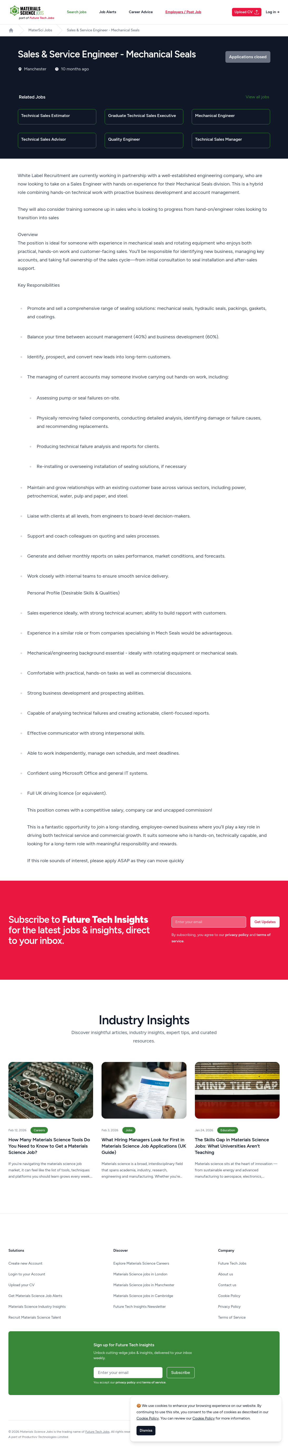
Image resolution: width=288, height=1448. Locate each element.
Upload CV (247, 12)
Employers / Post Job (183, 12)
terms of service (153, 1382)
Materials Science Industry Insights (37, 1306)
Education (227, 1130)
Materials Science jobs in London (140, 1274)
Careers (39, 1130)
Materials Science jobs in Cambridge (143, 1296)
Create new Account (25, 1263)
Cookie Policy (229, 1296)
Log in (273, 12)
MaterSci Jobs (40, 30)
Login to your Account (26, 1274)
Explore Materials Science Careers (141, 1263)
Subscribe (180, 1372)
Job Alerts (107, 12)
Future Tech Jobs (232, 1263)
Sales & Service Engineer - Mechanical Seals (103, 30)
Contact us (227, 1285)
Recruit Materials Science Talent (34, 1317)
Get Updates (265, 922)
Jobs (128, 1130)
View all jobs (257, 96)
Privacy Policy (229, 1306)
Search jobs (76, 12)
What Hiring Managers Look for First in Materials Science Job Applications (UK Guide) (144, 1146)
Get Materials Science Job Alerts (35, 1296)
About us (225, 1274)
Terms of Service (232, 1317)
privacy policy (237, 935)
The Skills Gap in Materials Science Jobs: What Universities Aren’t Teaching (232, 1146)
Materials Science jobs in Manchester (143, 1285)
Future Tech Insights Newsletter (139, 1306)
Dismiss (146, 1430)
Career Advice (141, 12)
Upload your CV (21, 1285)
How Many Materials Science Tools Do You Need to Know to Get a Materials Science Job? (49, 1146)
